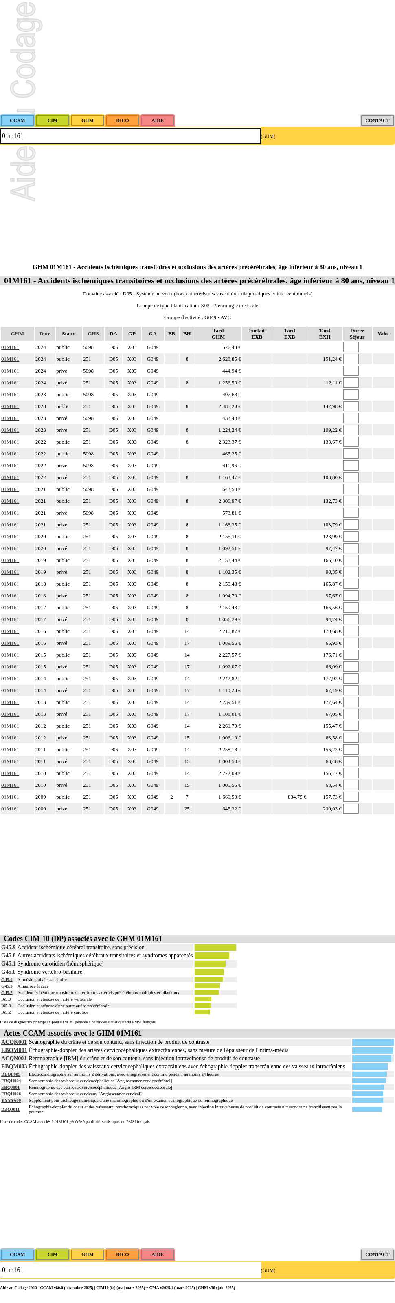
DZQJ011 (10, 1109)
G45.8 (8, 955)
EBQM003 (14, 1066)
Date (45, 334)
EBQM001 (14, 1050)
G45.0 (8, 972)
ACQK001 (14, 1042)
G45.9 (8, 947)
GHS (93, 334)
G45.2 (7, 992)
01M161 (10, 347)
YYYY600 (11, 1100)
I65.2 (6, 1012)
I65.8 (6, 1005)
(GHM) (268, 136)
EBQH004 (11, 1080)
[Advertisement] (197, 57)
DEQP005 (10, 1074)
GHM (17, 334)
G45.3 (7, 985)
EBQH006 (11, 1093)
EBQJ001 (10, 1087)
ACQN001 (13, 1058)
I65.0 (6, 999)
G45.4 (7, 979)
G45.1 (8, 964)
